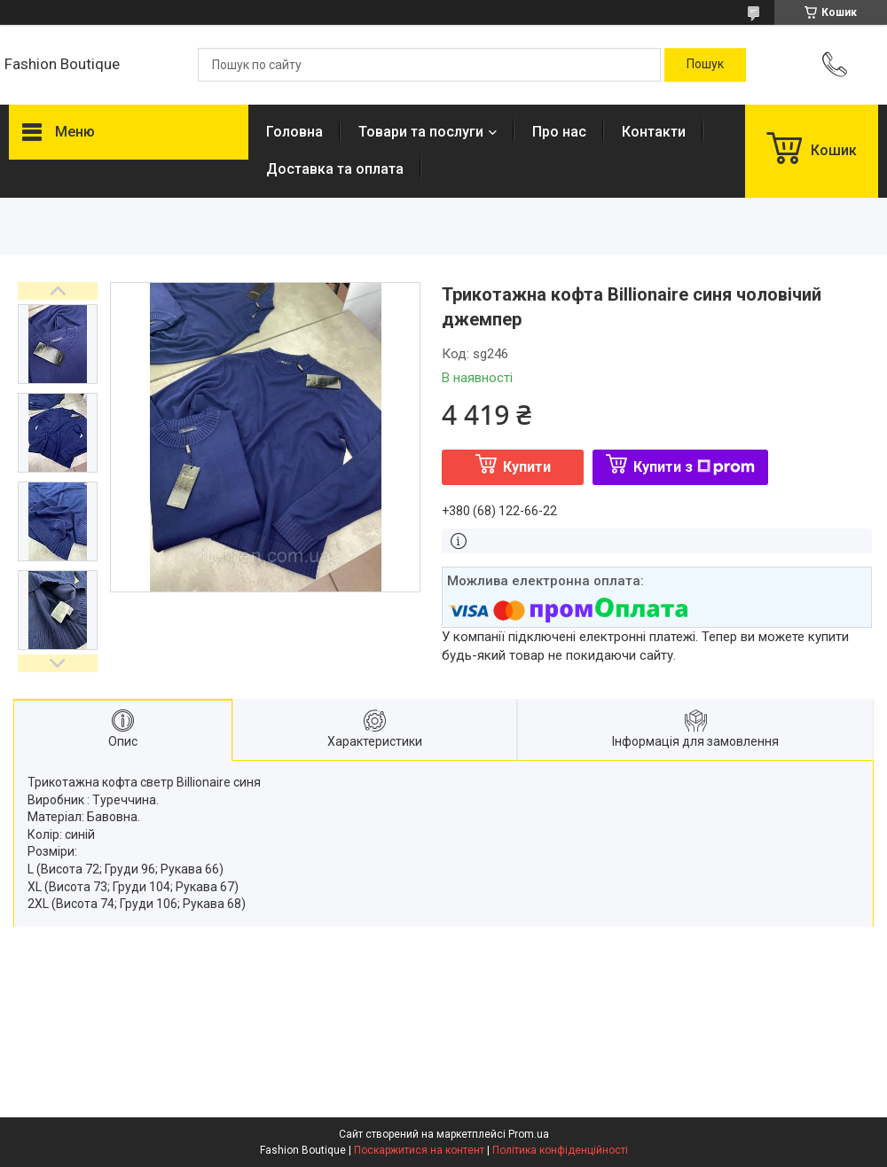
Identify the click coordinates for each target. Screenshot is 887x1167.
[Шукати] (705, 65)
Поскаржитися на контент (419, 1150)
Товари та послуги (420, 131)
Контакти (654, 131)
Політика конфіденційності (560, 1150)
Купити (527, 466)
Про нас (559, 131)
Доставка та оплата (335, 169)
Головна (294, 131)
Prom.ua (528, 1134)
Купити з (694, 466)
